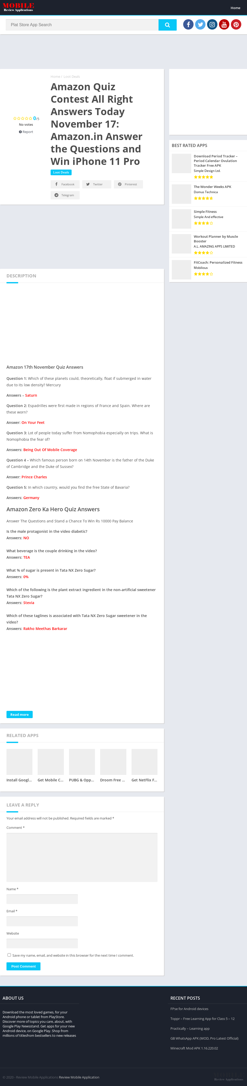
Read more (19, 715)
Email (11, 911)
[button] (167, 25)
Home (235, 7)
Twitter (94, 184)
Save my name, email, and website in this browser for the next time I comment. (73, 956)
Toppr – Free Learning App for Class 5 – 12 (202, 1018)
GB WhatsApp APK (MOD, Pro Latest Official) (204, 1038)
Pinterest (127, 184)
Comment (15, 828)
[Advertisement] (123, 51)
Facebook (64, 184)
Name (12, 889)
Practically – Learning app (190, 1028)
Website (12, 933)
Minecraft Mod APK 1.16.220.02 (194, 1048)
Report (26, 132)
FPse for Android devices (189, 1008)
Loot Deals (72, 77)
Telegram (64, 195)
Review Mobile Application (79, 1077)
